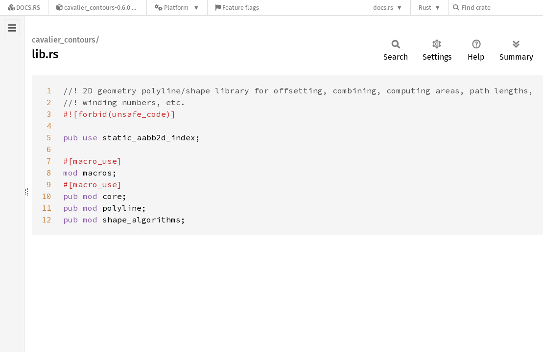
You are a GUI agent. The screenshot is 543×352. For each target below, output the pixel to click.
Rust (425, 7)
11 (46, 208)
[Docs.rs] (24, 7)
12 (46, 219)
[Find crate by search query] (502, 7)
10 (46, 196)
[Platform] (177, 7)
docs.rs (383, 7)
